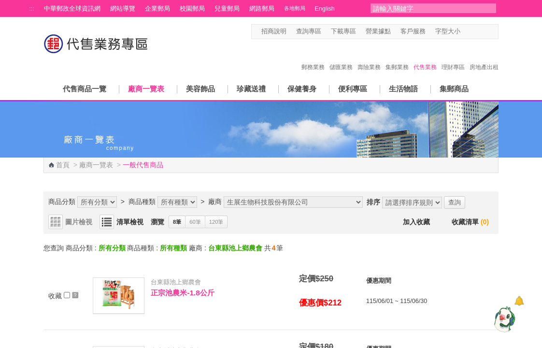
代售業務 (425, 57)
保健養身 (301, 89)
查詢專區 (308, 31)
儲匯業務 (341, 57)
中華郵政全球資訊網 (72, 8)
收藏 (63, 296)
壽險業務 (369, 57)
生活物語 (403, 89)
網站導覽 (122, 8)
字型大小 (447, 31)
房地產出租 (484, 57)
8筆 (177, 222)
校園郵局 (192, 8)
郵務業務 (313, 57)
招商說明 (273, 31)
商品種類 (142, 201)
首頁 (63, 165)
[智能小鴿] (503, 319)
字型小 (466, 31)
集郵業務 (397, 57)
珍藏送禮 (251, 89)
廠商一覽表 (146, 89)
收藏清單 (470, 222)
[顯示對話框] (519, 301)
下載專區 (343, 31)
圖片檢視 (78, 222)
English (325, 8)
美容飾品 (200, 89)
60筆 (194, 222)
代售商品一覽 (84, 89)
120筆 (216, 222)
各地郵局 (294, 8)
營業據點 (378, 31)
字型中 (475, 31)
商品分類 (61, 201)
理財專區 (453, 57)
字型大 (484, 31)
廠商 (215, 201)
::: (31, 8)
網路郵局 (261, 8)
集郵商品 (454, 89)
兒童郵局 (227, 8)
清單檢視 (129, 222)
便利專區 (352, 89)
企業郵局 (157, 8)
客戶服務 (413, 31)
